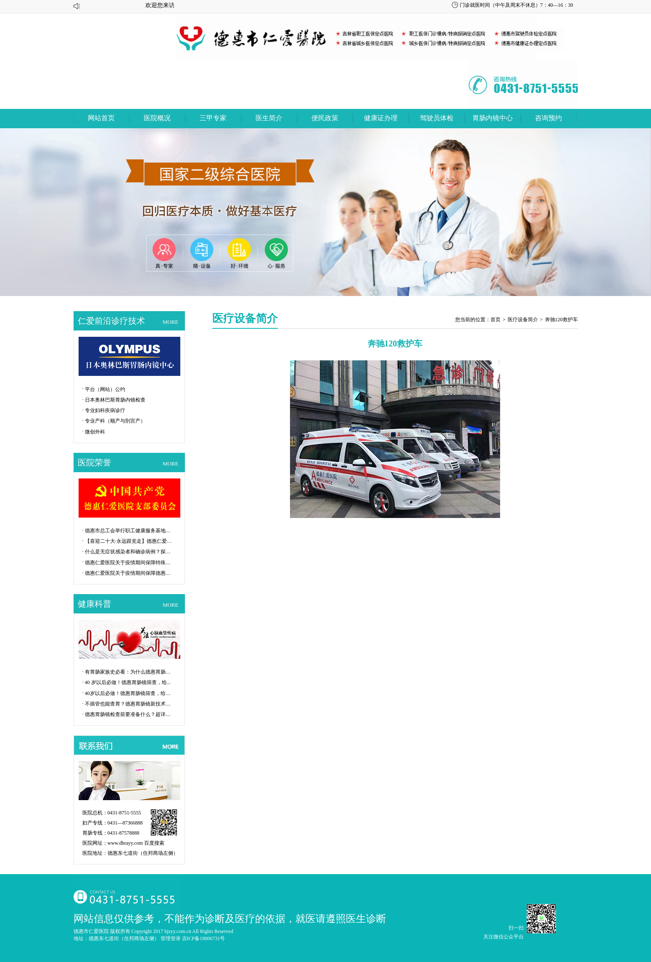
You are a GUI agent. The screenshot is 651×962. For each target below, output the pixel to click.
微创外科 (95, 432)
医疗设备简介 (523, 319)
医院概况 (157, 118)
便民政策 (324, 118)
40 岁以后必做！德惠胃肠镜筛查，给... (128, 682)
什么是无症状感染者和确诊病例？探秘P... (129, 552)
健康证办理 (381, 118)
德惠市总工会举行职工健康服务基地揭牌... (129, 531)
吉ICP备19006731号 (203, 938)
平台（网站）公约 (105, 389)
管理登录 (171, 938)
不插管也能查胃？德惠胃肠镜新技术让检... (129, 704)
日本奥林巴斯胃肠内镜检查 (115, 400)
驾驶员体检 (436, 118)
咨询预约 (548, 118)
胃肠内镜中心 (492, 118)
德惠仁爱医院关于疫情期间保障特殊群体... (129, 563)
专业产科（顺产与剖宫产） (115, 421)
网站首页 (101, 118)
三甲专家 (213, 118)
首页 (495, 319)
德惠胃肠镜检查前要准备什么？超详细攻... (129, 714)
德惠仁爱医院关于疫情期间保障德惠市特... (129, 573)
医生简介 (269, 118)
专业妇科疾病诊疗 (105, 410)
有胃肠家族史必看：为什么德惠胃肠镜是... (129, 672)
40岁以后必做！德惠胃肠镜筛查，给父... (129, 693)
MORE (171, 322)
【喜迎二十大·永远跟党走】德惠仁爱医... (129, 541)
